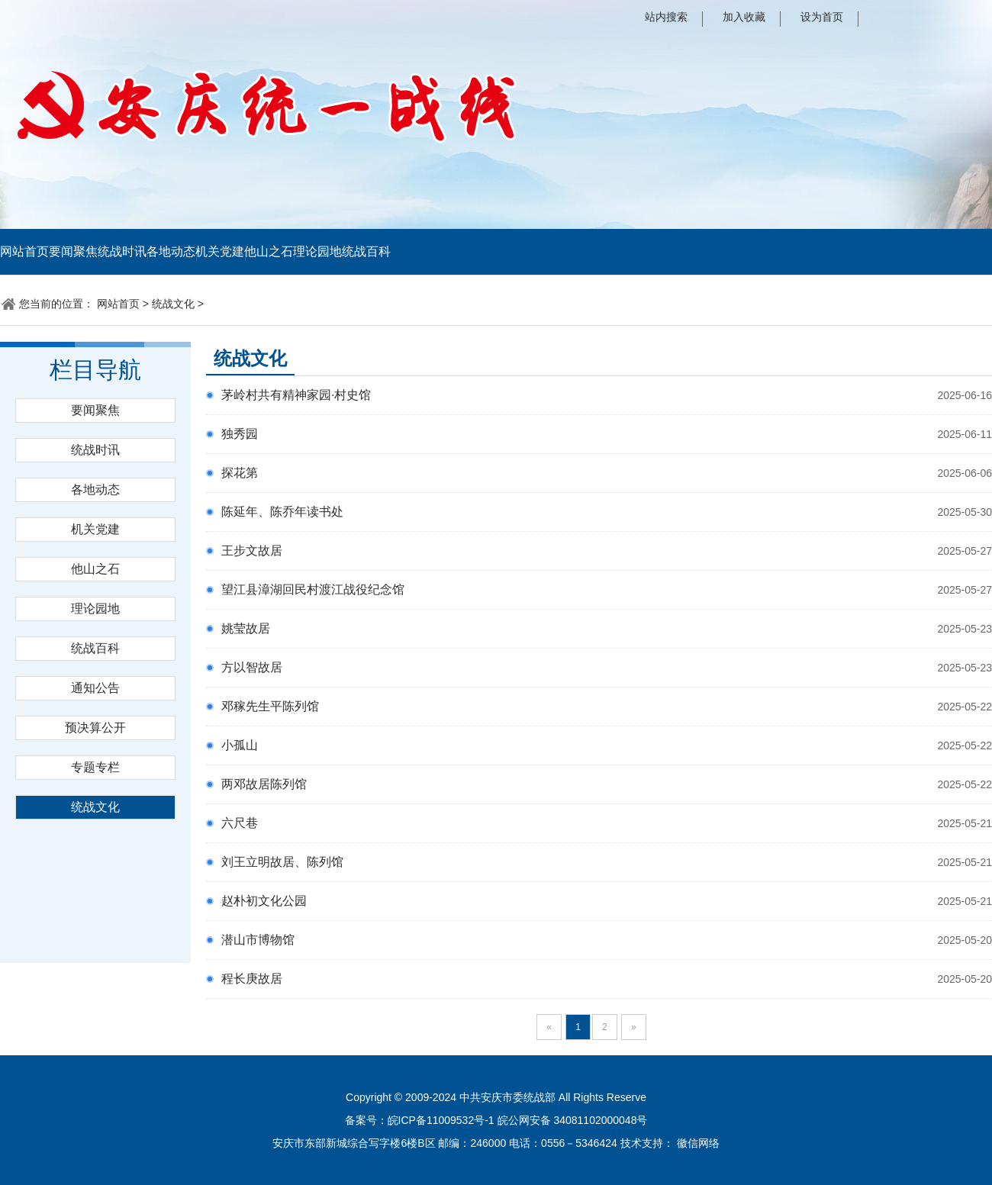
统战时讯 (122, 251)
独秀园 (239, 433)
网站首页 (24, 251)
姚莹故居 (245, 628)
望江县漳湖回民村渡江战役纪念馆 (312, 589)
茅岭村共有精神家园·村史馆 (296, 394)
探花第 (239, 472)
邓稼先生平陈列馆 (270, 706)
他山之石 (268, 251)
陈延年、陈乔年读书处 (282, 511)
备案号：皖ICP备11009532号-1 (419, 1120)
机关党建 (219, 251)
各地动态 (171, 251)
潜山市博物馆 (258, 939)
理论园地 (317, 251)
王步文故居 (251, 550)
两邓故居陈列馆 (264, 784)
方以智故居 (251, 667)
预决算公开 (95, 727)
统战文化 (173, 304)
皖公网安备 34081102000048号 (573, 1120)
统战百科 (366, 251)
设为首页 (821, 17)
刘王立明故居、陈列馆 (282, 861)
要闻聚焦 (73, 251)
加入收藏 (744, 17)
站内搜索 (666, 17)
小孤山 (239, 745)
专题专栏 (95, 767)
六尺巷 (239, 822)
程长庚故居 (251, 978)
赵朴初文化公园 (264, 900)
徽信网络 (698, 1143)
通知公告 (95, 687)
